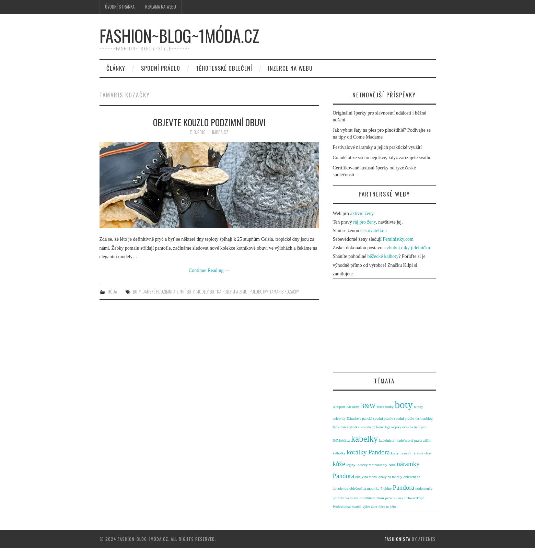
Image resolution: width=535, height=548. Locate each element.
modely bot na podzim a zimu (221, 291)
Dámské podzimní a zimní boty (168, 291)
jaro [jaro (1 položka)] (424, 427)
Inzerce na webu (290, 68)
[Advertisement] (384, 326)
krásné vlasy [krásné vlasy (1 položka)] (423, 453)
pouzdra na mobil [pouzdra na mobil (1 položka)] (346, 498)
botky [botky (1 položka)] (389, 407)
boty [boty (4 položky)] (403, 404)
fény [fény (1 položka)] (336, 427)
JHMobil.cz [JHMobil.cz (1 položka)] (341, 440)
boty (136, 291)
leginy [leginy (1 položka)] (351, 465)
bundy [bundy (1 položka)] (418, 407)
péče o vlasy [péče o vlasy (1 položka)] (394, 498)
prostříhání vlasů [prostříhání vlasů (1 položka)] (372, 498)
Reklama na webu (160, 6)
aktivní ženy (362, 213)
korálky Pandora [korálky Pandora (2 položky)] (368, 452)
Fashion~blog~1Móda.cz (179, 35)
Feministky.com (398, 239)
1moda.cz (220, 132)
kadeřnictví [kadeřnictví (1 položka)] (387, 440)
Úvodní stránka (120, 6)
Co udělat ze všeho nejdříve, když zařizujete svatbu (382, 157)
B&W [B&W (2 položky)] (368, 405)
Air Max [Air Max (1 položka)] (352, 407)
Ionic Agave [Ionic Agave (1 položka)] (385, 427)
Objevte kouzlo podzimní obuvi (209, 122)
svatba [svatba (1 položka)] (356, 507)
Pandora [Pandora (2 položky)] (403, 487)
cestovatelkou (373, 230)
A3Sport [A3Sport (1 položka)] (339, 407)
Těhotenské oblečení (224, 68)
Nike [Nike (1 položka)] (392, 465)
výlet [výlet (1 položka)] (366, 507)
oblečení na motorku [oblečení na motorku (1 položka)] (364, 488)
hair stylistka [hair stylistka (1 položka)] (349, 427)
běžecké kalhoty (383, 256)
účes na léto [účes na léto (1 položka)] (387, 507)
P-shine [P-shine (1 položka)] (386, 488)
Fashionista (397, 539)
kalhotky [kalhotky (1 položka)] (339, 453)
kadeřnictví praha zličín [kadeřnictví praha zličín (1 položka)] (414, 440)
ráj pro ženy (364, 222)
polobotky (258, 291)
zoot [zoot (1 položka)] (374, 507)
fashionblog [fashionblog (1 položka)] (423, 418)
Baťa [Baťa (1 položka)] (380, 407)
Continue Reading (209, 270)
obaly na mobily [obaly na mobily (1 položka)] (390, 477)
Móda (112, 291)
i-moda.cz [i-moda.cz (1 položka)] (367, 427)
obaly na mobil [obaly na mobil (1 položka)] (366, 477)
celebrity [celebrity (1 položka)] (339, 418)
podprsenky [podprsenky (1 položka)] (423, 488)
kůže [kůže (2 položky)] (339, 463)
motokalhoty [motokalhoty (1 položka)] (378, 465)
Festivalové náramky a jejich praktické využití (377, 147)
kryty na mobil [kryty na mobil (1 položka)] (401, 453)
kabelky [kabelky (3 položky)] (364, 438)
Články (115, 68)
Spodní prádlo (160, 68)
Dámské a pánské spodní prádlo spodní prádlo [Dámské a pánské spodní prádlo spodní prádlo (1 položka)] (380, 418)
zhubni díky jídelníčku (408, 247)
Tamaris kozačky (284, 291)
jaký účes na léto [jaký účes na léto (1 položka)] (407, 427)
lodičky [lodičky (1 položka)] (362, 465)
